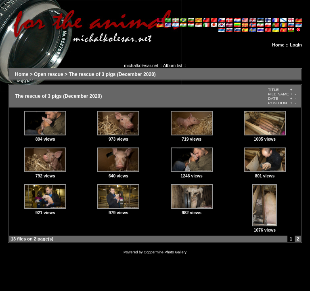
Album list (172, 65)
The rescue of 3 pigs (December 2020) (112, 74)
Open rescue (48, 74)
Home (278, 44)
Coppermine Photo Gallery (165, 252)
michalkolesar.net (141, 65)
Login (296, 44)
